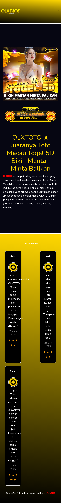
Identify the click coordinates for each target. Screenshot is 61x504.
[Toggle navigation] (58, 11)
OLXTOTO (7, 176)
